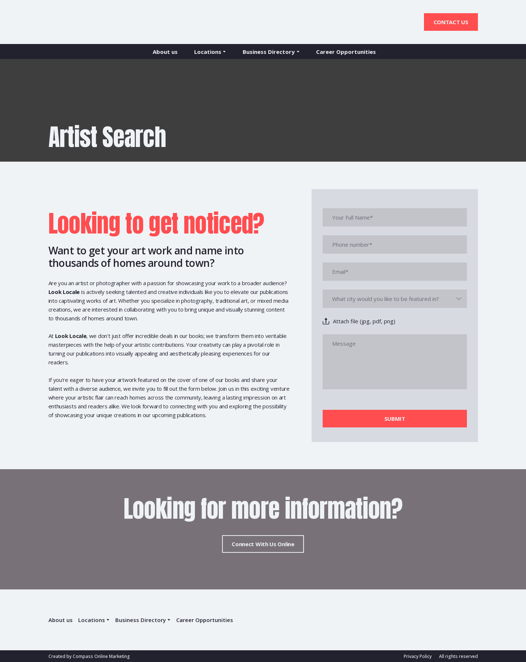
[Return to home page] (80, 22)
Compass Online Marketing (101, 656)
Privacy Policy (418, 656)
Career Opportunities (346, 51)
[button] (451, 22)
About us (165, 51)
